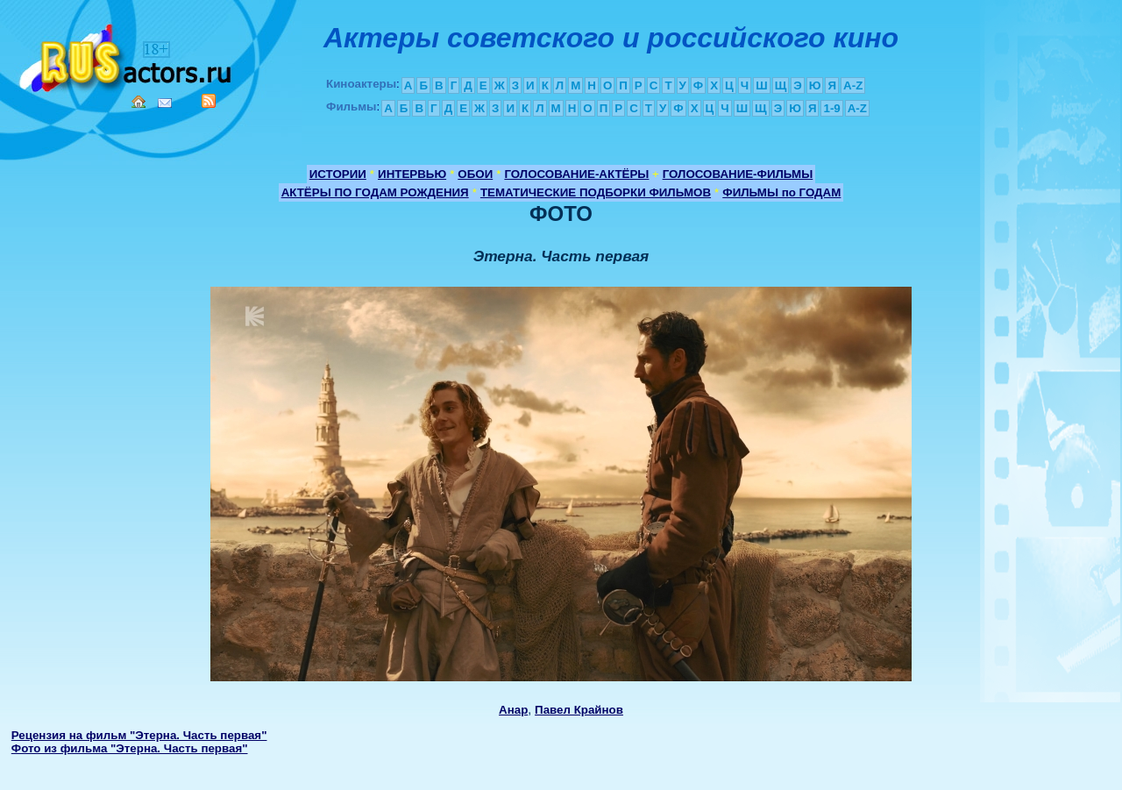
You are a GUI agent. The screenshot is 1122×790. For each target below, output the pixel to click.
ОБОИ (475, 174)
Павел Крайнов (579, 709)
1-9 (831, 108)
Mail (165, 103)
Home (138, 102)
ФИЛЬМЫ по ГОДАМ (781, 192)
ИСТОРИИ (337, 174)
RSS (209, 101)
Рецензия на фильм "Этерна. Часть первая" (139, 735)
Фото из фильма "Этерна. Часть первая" (129, 748)
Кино (127, 55)
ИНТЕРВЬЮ (412, 174)
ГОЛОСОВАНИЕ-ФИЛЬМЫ (738, 174)
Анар (513, 709)
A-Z (853, 85)
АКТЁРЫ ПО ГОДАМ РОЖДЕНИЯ (375, 192)
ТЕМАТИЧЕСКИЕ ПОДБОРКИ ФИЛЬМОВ (595, 192)
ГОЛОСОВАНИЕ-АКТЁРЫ (576, 174)
